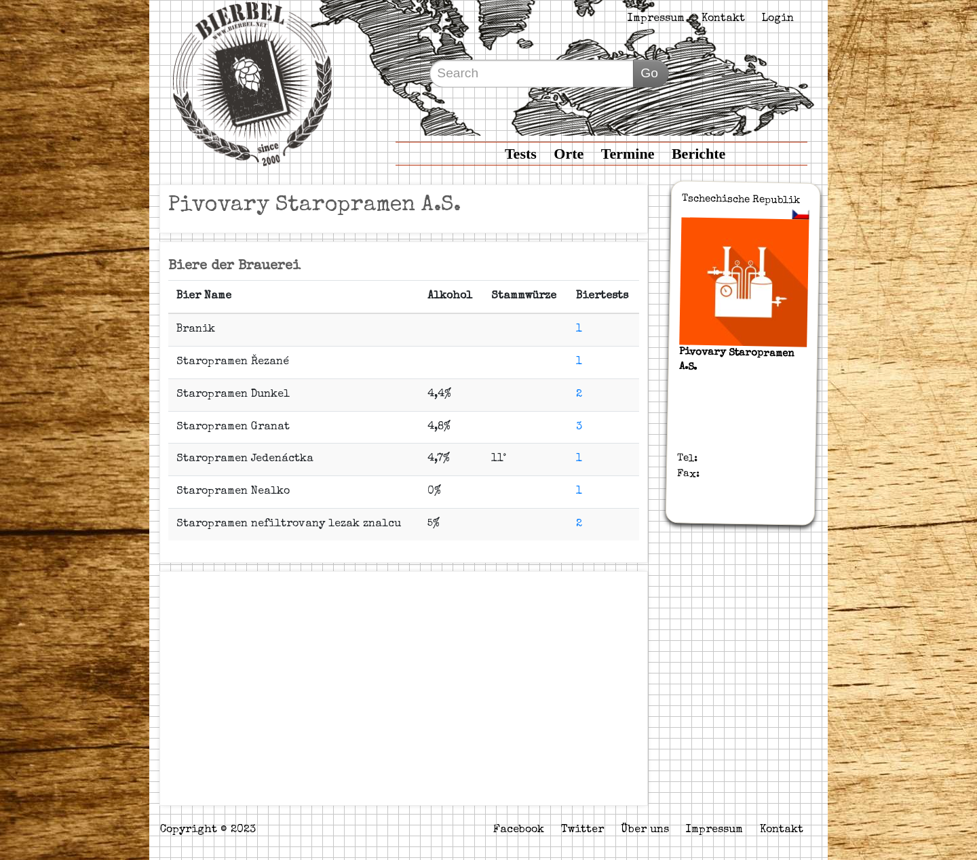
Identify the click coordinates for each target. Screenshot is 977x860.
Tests (521, 153)
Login (778, 19)
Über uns (645, 830)
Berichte (698, 153)
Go (649, 73)
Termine (628, 153)
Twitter (582, 830)
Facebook (518, 830)
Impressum (656, 19)
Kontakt (723, 19)
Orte (568, 153)
